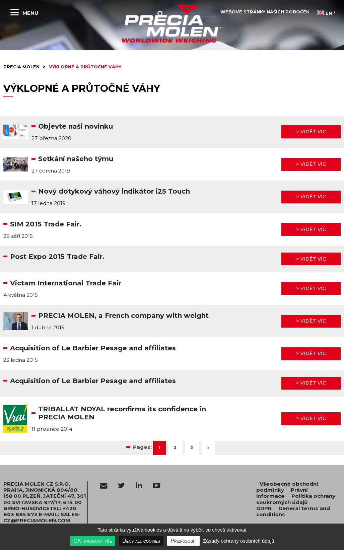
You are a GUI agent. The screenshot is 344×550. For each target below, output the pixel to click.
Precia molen (21, 66)
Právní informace (282, 493)
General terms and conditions (293, 511)
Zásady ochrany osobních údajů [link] (238, 541)
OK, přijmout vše (92, 541)
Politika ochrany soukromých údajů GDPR (295, 502)
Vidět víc (313, 132)
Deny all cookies (141, 541)
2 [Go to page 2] (175, 447)
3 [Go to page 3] (192, 447)
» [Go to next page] (208, 447)
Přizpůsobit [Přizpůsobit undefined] (183, 541)
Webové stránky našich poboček (264, 11)
